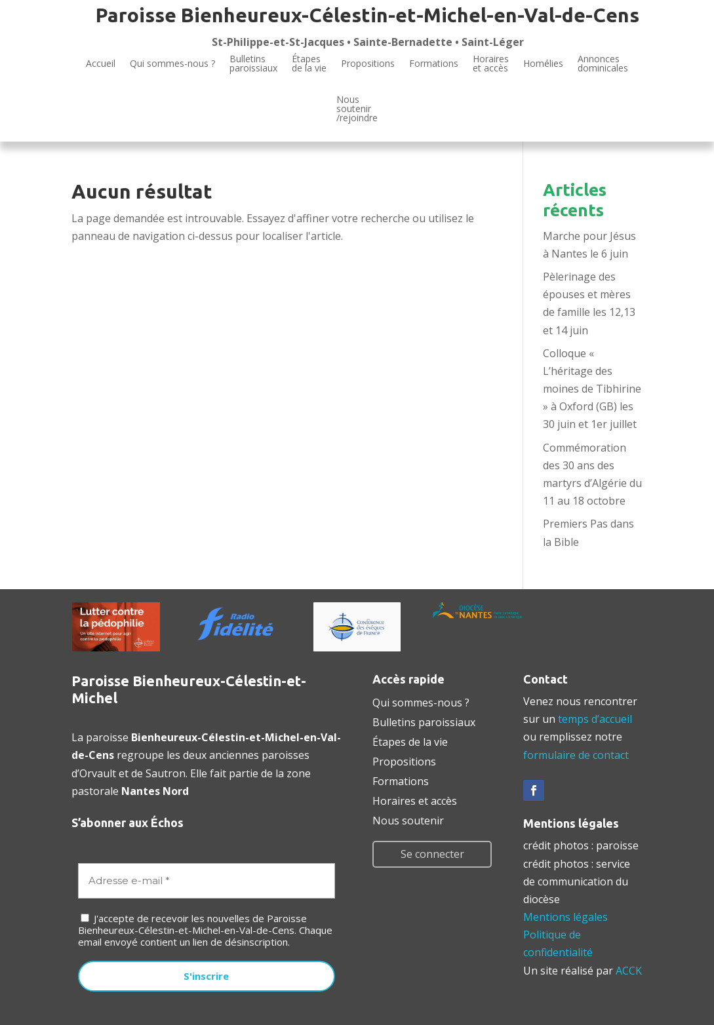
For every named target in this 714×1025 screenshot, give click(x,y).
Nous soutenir (408, 819)
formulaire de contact (576, 755)
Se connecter (432, 854)
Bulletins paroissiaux (423, 721)
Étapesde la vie (309, 64)
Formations (433, 63)
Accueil (100, 63)
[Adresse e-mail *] (206, 881)
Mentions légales (565, 917)
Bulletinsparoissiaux (253, 64)
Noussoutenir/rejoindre (357, 109)
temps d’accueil (595, 719)
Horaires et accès (491, 64)
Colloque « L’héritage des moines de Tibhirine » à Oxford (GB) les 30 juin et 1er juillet (592, 389)
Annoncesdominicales (603, 64)
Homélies (543, 63)
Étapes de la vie (410, 740)
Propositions (368, 63)
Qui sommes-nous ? (172, 63)
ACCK (629, 970)
